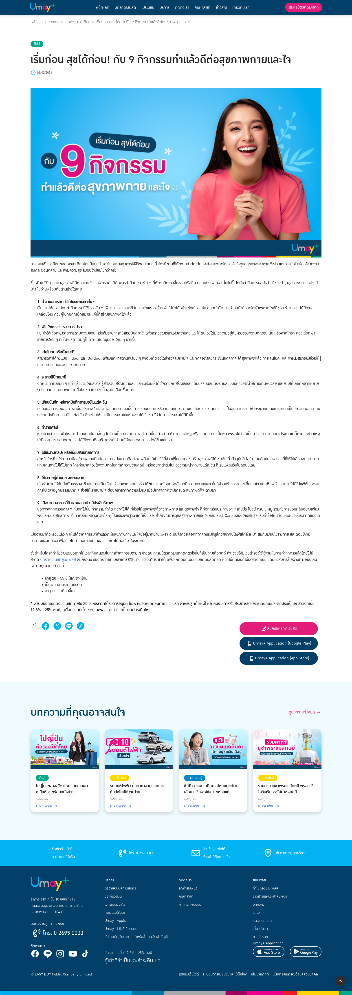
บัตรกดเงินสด (125, 7)
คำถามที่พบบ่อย (190, 904)
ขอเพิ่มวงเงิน (113, 896)
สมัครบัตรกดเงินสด (304, 7)
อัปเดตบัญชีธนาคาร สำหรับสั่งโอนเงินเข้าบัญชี (136, 937)
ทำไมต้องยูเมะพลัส (265, 888)
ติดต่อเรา (182, 7)
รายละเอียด (47, 805)
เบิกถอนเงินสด (115, 904)
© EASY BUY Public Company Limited (61, 974)
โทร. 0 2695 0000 (63, 933)
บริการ (164, 7)
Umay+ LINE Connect (122, 929)
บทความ (71, 22)
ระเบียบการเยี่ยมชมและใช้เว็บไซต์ (224, 974)
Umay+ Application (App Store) (279, 658)
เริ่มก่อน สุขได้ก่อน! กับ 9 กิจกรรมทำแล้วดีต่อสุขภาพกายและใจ (143, 22)
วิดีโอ (256, 912)
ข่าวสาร (221, 7)
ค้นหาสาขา (202, 7)
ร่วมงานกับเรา (262, 921)
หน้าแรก (37, 22)
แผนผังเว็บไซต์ (189, 974)
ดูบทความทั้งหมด (305, 712)
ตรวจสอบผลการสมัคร (120, 888)
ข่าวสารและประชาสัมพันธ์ (270, 896)
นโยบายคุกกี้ (260, 974)
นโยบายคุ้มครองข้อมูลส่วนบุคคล (295, 974)
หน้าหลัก (102, 7)
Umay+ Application (119, 921)
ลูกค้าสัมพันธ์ (188, 888)
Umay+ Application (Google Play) (279, 643)
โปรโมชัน (147, 7)
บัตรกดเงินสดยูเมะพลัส (58, 559)
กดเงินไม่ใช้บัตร (115, 912)
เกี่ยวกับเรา (240, 7)
